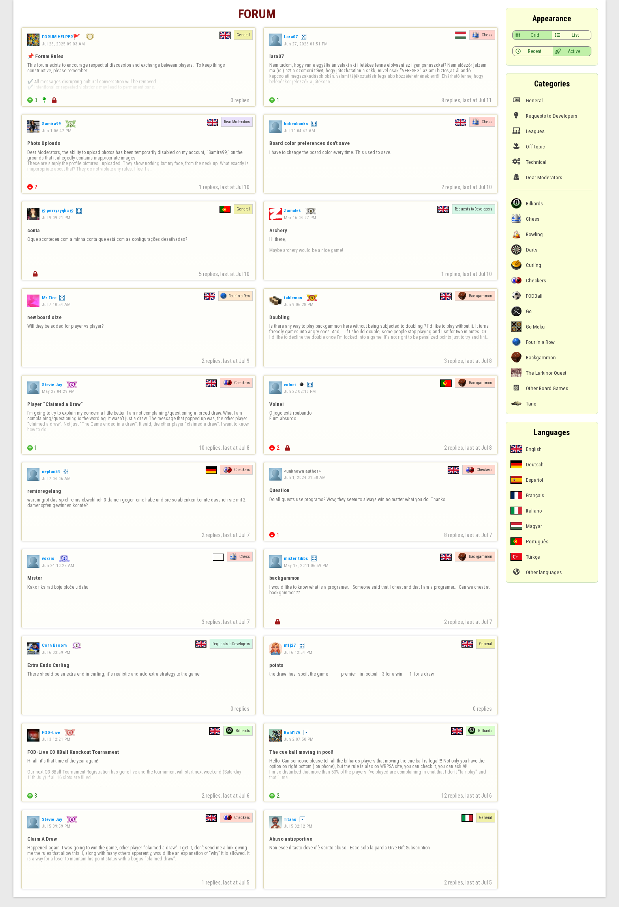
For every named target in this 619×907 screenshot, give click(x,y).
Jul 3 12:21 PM (56, 739)
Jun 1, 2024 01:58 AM (305, 477)
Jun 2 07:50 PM (298, 739)
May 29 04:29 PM (58, 391)
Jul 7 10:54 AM (56, 304)
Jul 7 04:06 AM (56, 478)
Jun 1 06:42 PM (56, 130)
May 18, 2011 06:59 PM (306, 565)
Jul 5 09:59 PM (56, 826)
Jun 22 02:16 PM (300, 391)
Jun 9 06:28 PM (298, 304)
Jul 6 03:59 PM (56, 652)
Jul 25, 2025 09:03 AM (63, 44)
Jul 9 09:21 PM (56, 217)
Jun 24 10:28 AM (58, 565)
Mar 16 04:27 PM (300, 217)
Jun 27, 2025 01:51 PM (306, 44)
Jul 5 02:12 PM (298, 826)
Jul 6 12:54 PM (298, 652)
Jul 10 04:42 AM (299, 130)
